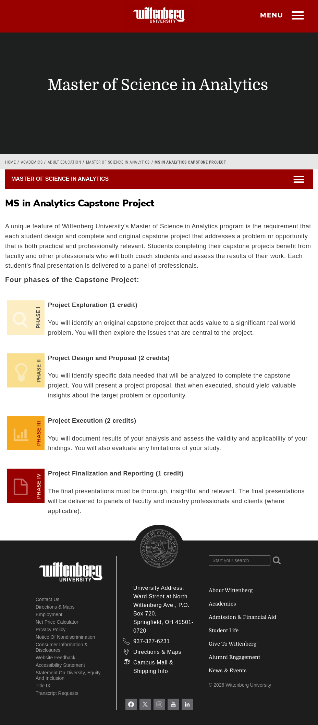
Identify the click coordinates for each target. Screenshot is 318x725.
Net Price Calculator (57, 622)
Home (10, 162)
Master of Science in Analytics (118, 162)
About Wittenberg (231, 590)
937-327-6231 (151, 641)
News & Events (228, 670)
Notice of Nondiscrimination (65, 637)
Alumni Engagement (234, 657)
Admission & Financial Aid (242, 617)
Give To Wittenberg (232, 644)
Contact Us (47, 599)
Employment (49, 614)
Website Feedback (55, 657)
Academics (32, 162)
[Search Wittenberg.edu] (239, 560)
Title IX (43, 685)
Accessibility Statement (60, 665)
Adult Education (64, 162)
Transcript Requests (57, 693)
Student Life (223, 630)
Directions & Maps (55, 607)
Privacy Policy (50, 629)
